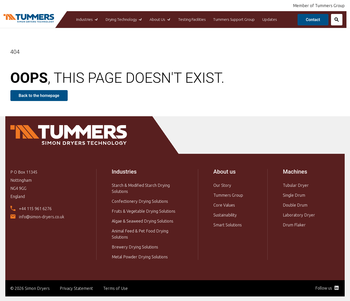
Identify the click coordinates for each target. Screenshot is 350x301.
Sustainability (225, 214)
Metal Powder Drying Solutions (140, 256)
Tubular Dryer (296, 184)
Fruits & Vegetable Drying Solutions (143, 210)
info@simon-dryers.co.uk (41, 216)
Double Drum (295, 204)
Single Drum (294, 194)
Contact (310, 19)
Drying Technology (116, 19)
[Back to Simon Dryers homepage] (30, 17)
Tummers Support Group (240, 19)
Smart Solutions (227, 224)
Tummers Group (228, 194)
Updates (280, 19)
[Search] (334, 19)
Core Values (224, 204)
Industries (75, 19)
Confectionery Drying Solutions (140, 200)
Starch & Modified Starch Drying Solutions (141, 187)
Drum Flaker (294, 224)
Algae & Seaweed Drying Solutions (142, 220)
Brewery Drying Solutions (135, 246)
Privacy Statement (76, 287)
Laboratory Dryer (299, 214)
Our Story (222, 184)
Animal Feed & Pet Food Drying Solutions (140, 233)
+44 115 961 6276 (35, 208)
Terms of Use (115, 287)
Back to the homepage (39, 95)
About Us (157, 19)
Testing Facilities (192, 19)
